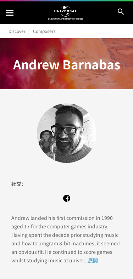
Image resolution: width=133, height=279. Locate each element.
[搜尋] (10, 12)
